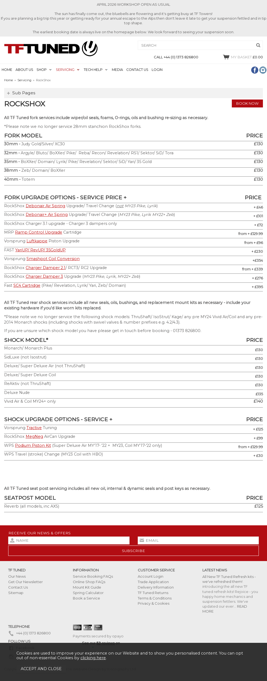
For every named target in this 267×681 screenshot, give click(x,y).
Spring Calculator (88, 592)
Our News (17, 576)
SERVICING (65, 70)
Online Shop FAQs (89, 582)
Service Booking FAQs (93, 576)
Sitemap (15, 592)
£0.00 (242, 57)
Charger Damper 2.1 (45, 267)
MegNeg (34, 436)
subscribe (133, 551)
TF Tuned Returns (153, 592)
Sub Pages (23, 92)
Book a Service (86, 598)
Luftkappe (36, 241)
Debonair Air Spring (45, 205)
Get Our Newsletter (25, 582)
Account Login (150, 576)
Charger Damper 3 (44, 276)
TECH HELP (93, 70)
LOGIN (157, 70)
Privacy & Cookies (153, 603)
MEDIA (117, 70)
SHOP (42, 70)
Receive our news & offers (39, 533)
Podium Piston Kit (33, 445)
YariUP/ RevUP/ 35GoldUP (40, 250)
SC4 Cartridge (26, 285)
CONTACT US (137, 70)
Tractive (34, 427)
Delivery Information (156, 587)
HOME (7, 70)
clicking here (93, 657)
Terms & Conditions (155, 598)
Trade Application (153, 582)
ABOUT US (24, 70)
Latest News (214, 570)
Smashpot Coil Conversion (53, 258)
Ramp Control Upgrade (38, 232)
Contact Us (18, 587)
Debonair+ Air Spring (47, 214)
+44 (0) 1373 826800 (29, 633)
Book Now (247, 103)
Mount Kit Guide (87, 587)
